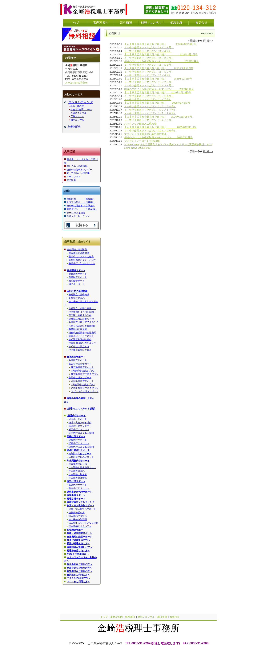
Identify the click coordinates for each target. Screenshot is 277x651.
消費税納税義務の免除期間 (82, 332)
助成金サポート (77, 280)
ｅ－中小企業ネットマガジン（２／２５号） (149, 57)
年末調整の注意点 (78, 478)
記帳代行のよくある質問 (81, 446)
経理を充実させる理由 (80, 422)
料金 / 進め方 (77, 106)
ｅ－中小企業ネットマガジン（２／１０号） (149, 71)
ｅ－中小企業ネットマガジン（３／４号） (147, 51)
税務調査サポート (76, 530)
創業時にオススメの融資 (81, 256)
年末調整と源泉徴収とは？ (82, 467)
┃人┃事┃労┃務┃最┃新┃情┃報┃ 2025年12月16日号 (158, 116)
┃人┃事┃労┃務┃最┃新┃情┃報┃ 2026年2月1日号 (158, 78)
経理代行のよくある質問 (81, 433)
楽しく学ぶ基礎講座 (77, 166)
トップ (104, 616)
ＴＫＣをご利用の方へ (78, 578)
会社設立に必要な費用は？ (82, 308)
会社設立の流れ (77, 298)
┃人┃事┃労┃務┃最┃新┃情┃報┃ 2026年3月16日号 (160, 44)
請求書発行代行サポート (79, 491)
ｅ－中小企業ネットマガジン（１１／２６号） (150, 130)
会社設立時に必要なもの (81, 318)
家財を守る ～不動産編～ (82, 209)
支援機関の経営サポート (79, 536)
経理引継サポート (76, 498)
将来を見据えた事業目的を (82, 325)
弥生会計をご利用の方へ (79, 564)
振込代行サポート (78, 484)
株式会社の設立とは (79, 346)
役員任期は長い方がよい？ (82, 343)
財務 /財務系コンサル (81, 109)
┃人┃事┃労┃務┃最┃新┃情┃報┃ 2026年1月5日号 (157, 102)
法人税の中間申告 (78, 516)
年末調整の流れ (77, 471)
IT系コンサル (77, 116)
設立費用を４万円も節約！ (82, 312)
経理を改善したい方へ (78, 550)
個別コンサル (77, 119)
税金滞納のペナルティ (80, 526)
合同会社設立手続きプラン (84, 388)
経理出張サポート (76, 495)
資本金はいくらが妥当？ (81, 336)
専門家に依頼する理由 (80, 315)
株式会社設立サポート (80, 363)
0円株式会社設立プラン (83, 370)
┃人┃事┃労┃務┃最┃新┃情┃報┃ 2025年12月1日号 (160, 127)
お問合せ (174, 616)
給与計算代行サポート (80, 453)
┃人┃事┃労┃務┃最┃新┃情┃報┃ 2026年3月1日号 (161, 54)
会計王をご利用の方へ (78, 574)
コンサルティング (80, 102)
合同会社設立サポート (80, 377)
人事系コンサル (78, 113)
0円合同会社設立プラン (83, 384)
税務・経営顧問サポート (79, 533)
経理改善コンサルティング (80, 502)
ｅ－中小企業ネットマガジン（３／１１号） (149, 47)
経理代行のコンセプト (80, 426)
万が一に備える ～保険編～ (81, 205)
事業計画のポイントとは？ (82, 260)
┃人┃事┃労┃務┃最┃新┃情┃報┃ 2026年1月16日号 (157, 92)
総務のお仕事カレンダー (79, 169)
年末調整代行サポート (80, 464)
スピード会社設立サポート (84, 391)
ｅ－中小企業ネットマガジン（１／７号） (147, 99)
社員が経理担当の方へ (78, 540)
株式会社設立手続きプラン (84, 374)
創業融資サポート (78, 277)
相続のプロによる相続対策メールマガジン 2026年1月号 (159, 89)
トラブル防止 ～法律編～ (81, 202)
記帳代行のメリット (79, 443)
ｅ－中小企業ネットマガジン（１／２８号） (149, 82)
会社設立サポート (78, 360)
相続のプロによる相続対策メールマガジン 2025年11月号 (158, 137)
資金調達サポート (78, 274)
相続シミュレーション (78, 216)
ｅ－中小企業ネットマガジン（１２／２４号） (150, 106)
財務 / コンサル (146, 616)
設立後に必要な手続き (80, 350)
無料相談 (74, 126)
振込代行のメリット (79, 488)
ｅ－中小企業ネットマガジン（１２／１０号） (150, 113)
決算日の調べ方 (77, 512)
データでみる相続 (76, 212)
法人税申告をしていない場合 (83, 522)
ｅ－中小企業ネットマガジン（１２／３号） (149, 120)
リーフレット (73, 176)
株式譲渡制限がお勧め (80, 339)
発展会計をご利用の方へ (79, 568)
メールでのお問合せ (76, 82)
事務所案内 (116, 616)
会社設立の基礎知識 (79, 294)
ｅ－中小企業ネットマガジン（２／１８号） (149, 64)
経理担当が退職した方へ (79, 547)
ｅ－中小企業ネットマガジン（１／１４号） (149, 96)
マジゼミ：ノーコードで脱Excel (142, 140)
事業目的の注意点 (78, 329)
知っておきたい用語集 (78, 173)
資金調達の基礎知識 (77, 249)
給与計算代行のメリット (81, 457)
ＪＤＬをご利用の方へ (78, 581)
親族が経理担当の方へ (78, 543)
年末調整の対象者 (78, 474)
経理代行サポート (78, 419)
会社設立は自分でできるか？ (83, 322)
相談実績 (162, 616)
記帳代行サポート (78, 440)
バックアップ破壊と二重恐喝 (140, 123)
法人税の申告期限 (78, 519)
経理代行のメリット (79, 429)
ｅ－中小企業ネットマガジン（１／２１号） (149, 85)
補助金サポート (77, 284)
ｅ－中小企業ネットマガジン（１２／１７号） (150, 109)
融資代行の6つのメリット (82, 263)
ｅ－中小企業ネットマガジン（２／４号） (147, 75)
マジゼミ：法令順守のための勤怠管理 (145, 134)
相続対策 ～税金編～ (81, 198)
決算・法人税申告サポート (82, 509)
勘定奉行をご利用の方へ (79, 571)
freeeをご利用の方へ (78, 554)
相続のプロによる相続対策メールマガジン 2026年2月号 (161, 61)
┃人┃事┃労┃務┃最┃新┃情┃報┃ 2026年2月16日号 (158, 68)
